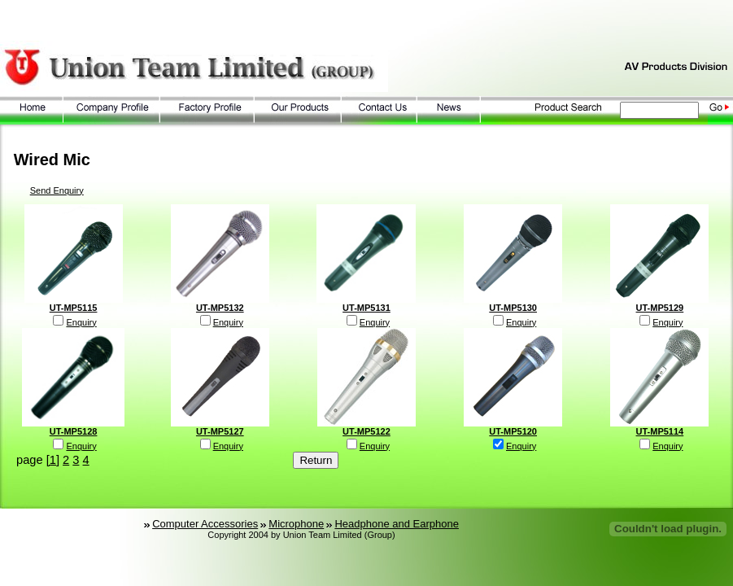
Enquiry (81, 322)
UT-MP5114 (660, 431)
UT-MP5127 (220, 431)
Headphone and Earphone (396, 524)
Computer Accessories (205, 524)
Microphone (296, 524)
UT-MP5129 (660, 308)
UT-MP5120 (513, 431)
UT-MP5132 (220, 308)
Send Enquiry (57, 190)
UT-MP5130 (513, 308)
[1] (52, 459)
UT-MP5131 (366, 308)
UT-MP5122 (366, 431)
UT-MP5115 (74, 308)
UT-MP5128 (74, 431)
